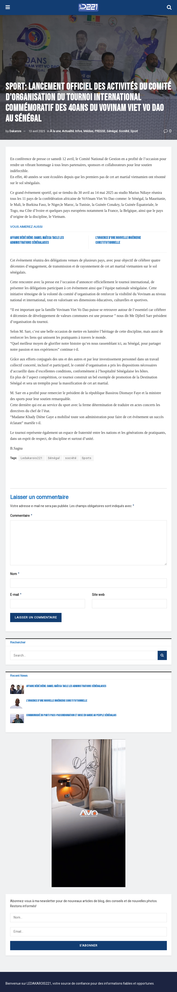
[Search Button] (162, 657)
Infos (78, 131)
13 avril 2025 (37, 131)
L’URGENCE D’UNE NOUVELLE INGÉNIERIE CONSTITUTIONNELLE (56, 702)
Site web (98, 596)
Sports (86, 458)
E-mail (16, 596)
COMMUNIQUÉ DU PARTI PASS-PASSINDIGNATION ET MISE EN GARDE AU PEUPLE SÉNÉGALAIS (71, 717)
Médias (88, 131)
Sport (134, 131)
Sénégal (112, 131)
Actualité (68, 131)
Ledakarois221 (32, 458)
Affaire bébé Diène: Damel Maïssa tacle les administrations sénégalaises (66, 688)
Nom (15, 575)
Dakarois (15, 131)
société (71, 458)
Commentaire (21, 516)
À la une (55, 131)
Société (124, 131)
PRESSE (100, 131)
